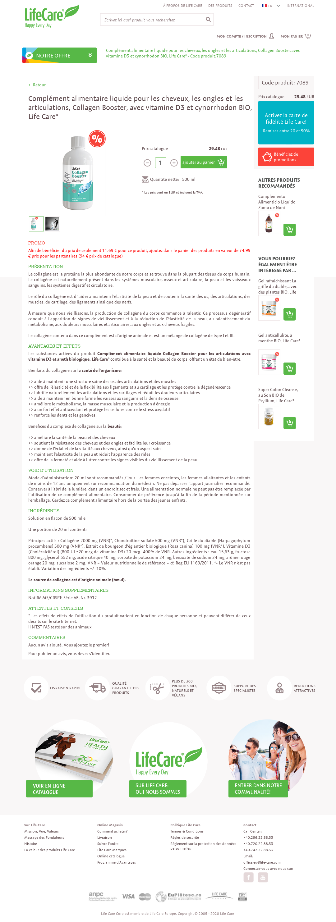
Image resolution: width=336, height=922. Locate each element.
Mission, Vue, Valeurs (41, 831)
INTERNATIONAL (300, 5)
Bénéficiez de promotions (286, 156)
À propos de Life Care (182, 5)
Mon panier (296, 36)
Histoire (30, 843)
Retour (39, 85)
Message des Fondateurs (44, 837)
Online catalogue (111, 856)
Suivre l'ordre (107, 843)
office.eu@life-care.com (262, 862)
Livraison (104, 837)
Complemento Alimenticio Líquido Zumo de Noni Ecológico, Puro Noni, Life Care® (278, 207)
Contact (246, 5)
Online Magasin (110, 825)
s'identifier (99, 653)
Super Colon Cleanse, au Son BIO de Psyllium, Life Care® (278, 395)
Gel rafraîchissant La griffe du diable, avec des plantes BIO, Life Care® (277, 289)
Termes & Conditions (187, 831)
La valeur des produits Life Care (49, 849)
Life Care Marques (112, 849)
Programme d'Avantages (116, 862)
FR (267, 5)
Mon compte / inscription (242, 36)
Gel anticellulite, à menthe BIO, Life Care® (279, 338)
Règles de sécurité (184, 837)
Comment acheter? (112, 831)
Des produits (220, 5)
